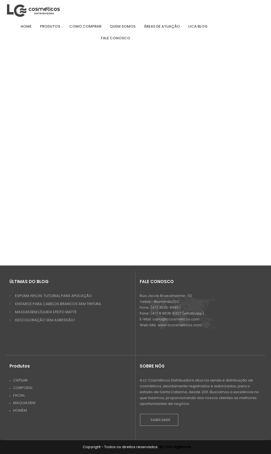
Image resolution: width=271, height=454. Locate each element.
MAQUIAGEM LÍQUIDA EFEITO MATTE (46, 312)
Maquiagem (24, 402)
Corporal (23, 387)
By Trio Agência (175, 447)
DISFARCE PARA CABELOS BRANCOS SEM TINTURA (58, 303)
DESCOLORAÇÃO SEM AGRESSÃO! (45, 320)
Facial (19, 395)
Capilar (20, 380)
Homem (20, 410)
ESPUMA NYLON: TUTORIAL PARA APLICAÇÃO (53, 295)
